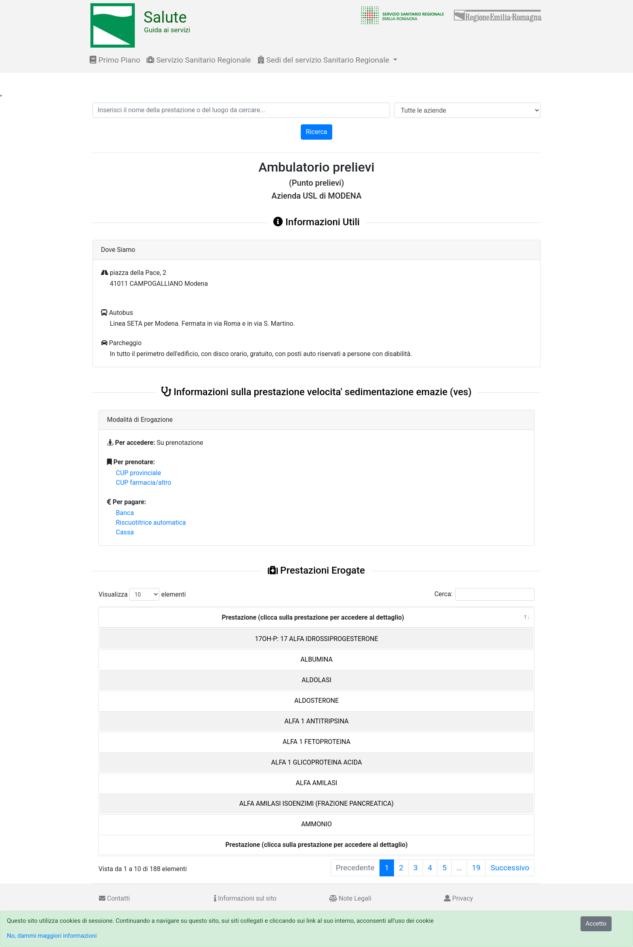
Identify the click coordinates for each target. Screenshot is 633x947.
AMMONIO (316, 824)
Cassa (125, 532)
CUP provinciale (138, 473)
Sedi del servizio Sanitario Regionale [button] (324, 60)
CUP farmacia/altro (143, 482)
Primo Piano (115, 60)
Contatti (114, 898)
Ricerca (316, 132)
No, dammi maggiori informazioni (52, 935)
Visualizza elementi (142, 594)
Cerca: (484, 594)
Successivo (509, 867)
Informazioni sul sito (245, 898)
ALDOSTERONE (316, 700)
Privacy (458, 898)
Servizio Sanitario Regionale (199, 60)
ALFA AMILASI (316, 783)
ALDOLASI (316, 680)
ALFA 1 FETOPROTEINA (316, 742)
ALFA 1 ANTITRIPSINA (317, 721)
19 (476, 867)
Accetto (596, 923)
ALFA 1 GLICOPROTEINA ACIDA (316, 762)
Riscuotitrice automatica (151, 522)
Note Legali (350, 898)
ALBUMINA (316, 659)
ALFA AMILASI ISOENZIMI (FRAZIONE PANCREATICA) (316, 803)
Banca (125, 513)
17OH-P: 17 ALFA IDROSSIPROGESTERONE (316, 639)
